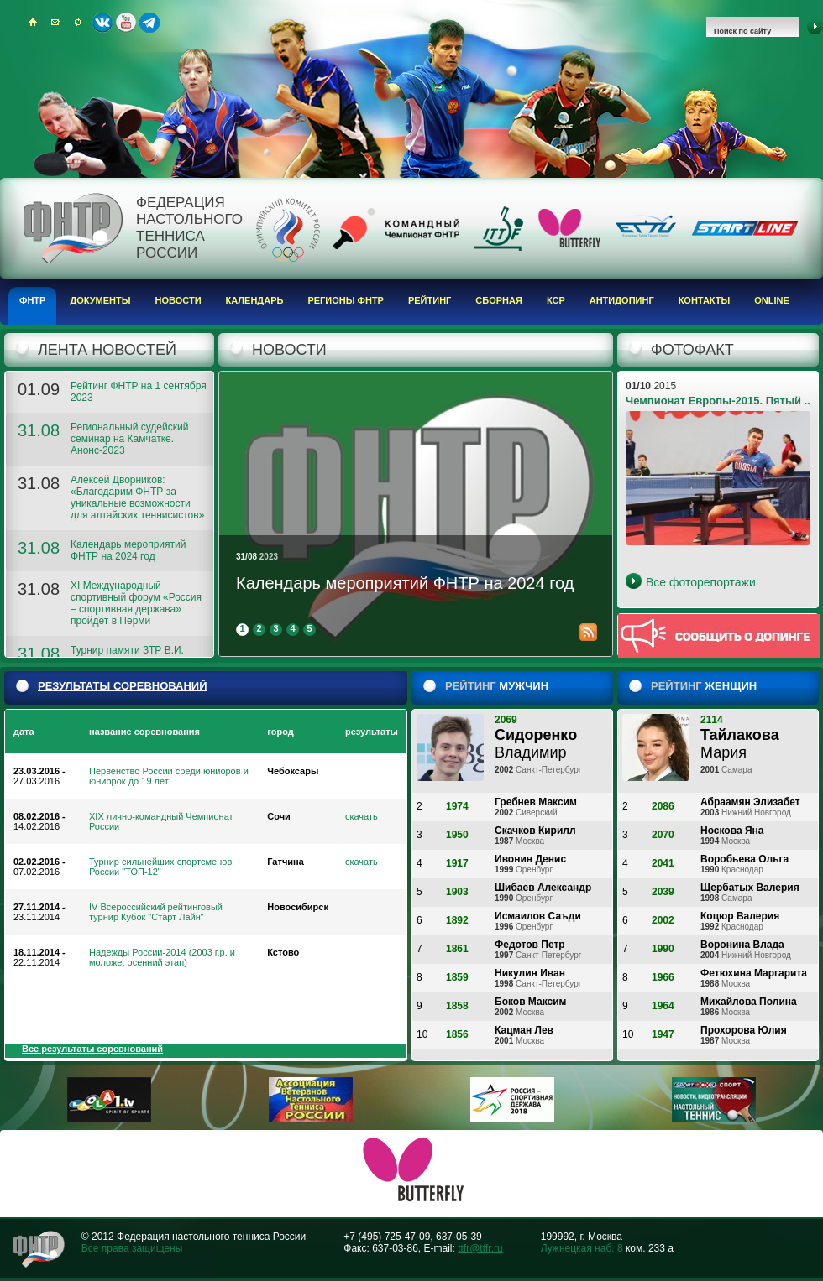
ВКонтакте (102, 23)
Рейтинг (429, 300)
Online (771, 300)
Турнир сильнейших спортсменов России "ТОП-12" (160, 867)
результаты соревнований (122, 686)
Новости (178, 300)
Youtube (126, 23)
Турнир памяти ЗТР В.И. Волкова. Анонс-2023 (127, 656)
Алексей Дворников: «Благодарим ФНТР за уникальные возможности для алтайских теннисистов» (137, 497)
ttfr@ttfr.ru (480, 1248)
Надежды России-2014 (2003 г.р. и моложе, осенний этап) (162, 957)
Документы (100, 300)
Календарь (255, 300)
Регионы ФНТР (345, 300)
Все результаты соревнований (92, 1049)
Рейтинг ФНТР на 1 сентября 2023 (139, 392)
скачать (361, 816)
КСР (556, 300)
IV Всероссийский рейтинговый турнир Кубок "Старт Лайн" (156, 912)
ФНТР (32, 300)
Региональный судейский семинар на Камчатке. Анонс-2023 (129, 438)
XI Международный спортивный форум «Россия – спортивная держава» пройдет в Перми (136, 603)
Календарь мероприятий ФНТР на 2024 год (128, 550)
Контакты (705, 300)
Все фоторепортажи (701, 582)
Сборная (498, 300)
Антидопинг (622, 300)
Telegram (149, 23)
